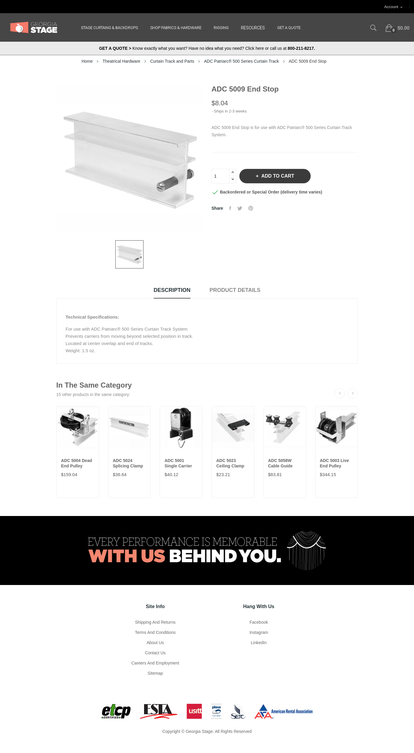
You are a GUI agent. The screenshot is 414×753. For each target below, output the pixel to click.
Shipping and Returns (155, 622)
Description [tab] (172, 290)
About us (155, 642)
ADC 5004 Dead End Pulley (76, 463)
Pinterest (250, 208)
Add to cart (277, 175)
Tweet (239, 208)
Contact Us (155, 652)
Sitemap (155, 673)
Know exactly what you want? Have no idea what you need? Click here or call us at (207, 48)
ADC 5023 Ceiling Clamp (230, 463)
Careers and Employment (155, 663)
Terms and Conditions (155, 632)
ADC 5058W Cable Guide (280, 463)
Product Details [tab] (235, 290)
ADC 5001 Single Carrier (178, 463)
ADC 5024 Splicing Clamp (128, 463)
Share (230, 208)
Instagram (259, 632)
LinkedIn (259, 642)
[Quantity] (220, 176)
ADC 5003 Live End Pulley (334, 463)
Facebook (259, 622)
